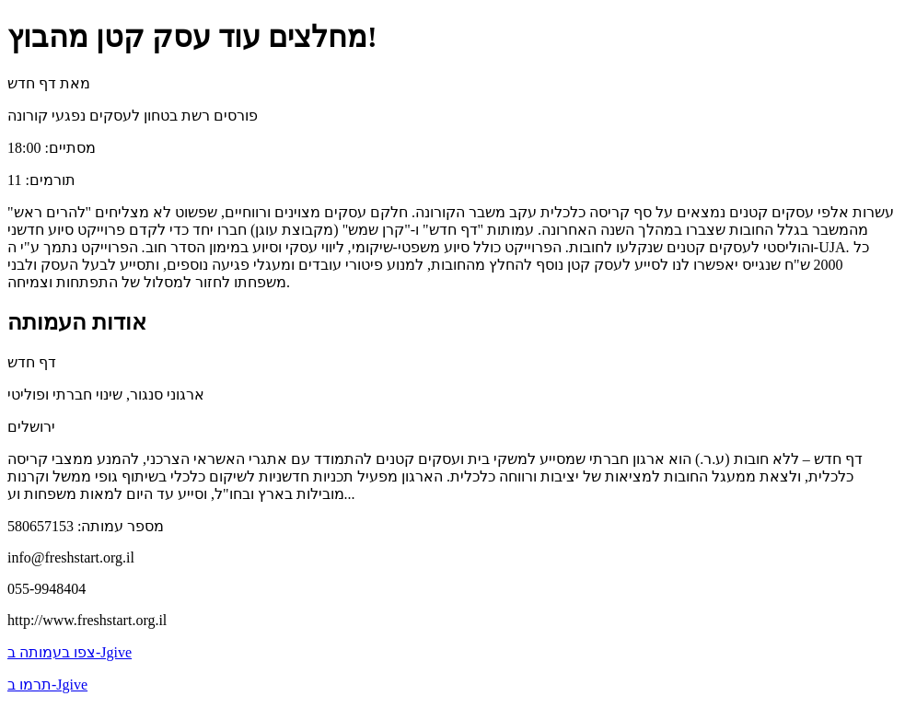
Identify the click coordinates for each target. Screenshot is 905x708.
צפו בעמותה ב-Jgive (69, 652)
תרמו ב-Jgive (47, 684)
